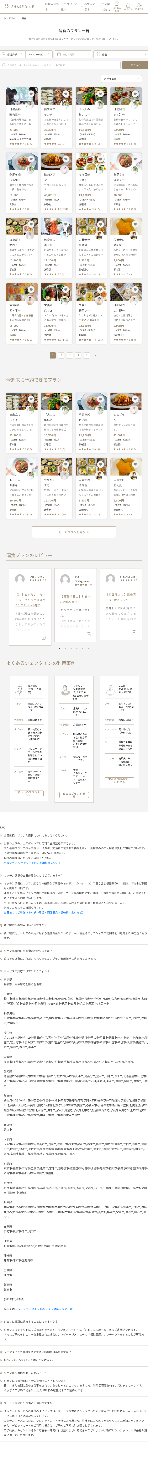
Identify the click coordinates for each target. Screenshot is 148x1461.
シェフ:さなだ (127, 576)
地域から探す (52, 6)
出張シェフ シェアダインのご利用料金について (32, 863)
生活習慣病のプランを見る (119, 780)
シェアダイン (11, 18)
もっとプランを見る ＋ (74, 532)
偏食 (24, 18)
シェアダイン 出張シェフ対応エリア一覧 (47, 1309)
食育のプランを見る (74, 795)
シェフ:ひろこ (37, 576)
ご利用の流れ (106, 6)
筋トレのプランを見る (29, 793)
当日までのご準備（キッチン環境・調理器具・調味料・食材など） (44, 912)
